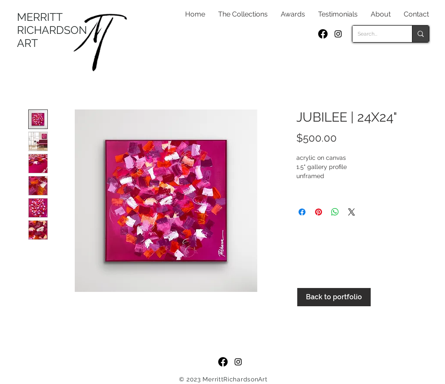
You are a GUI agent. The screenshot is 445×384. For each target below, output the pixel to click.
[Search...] (376, 34)
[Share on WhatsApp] (335, 212)
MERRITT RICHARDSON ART (52, 30)
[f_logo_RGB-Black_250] (323, 34)
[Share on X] (351, 212)
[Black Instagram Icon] (338, 34)
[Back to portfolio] (334, 297)
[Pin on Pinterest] (318, 212)
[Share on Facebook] (302, 212)
